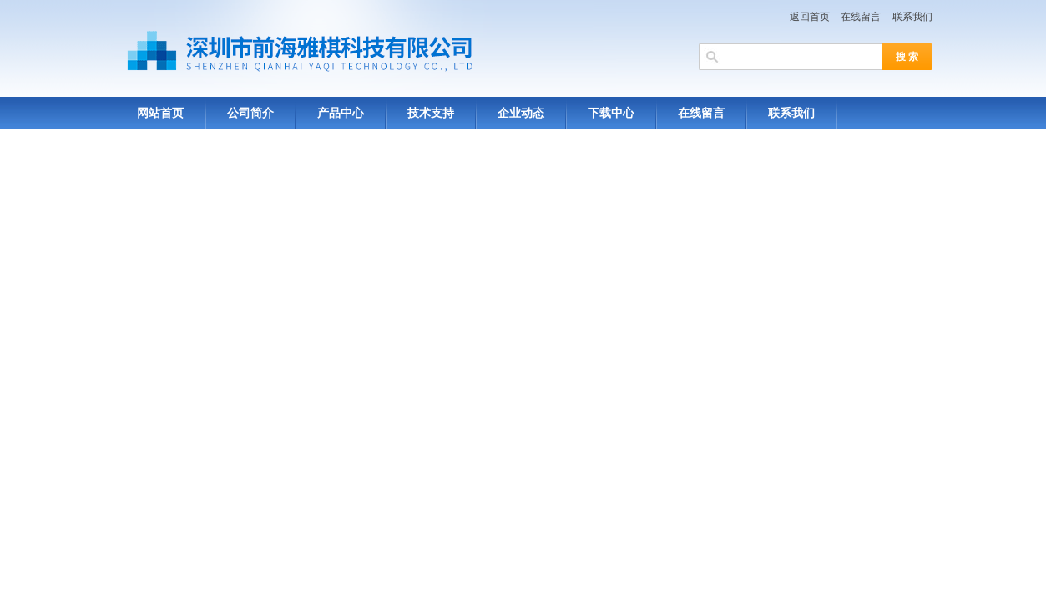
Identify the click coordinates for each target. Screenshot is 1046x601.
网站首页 (160, 113)
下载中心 (611, 113)
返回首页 (810, 17)
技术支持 (430, 113)
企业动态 (521, 113)
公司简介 (250, 113)
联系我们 (912, 17)
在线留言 (861, 17)
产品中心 (340, 113)
